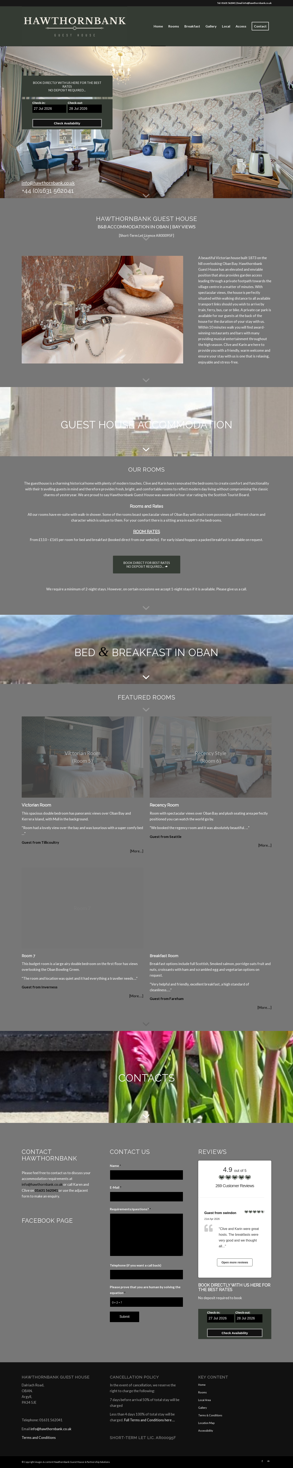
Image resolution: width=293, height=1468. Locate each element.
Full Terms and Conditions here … (149, 1420)
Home (201, 1384)
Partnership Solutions (98, 1462)
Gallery (202, 1407)
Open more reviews (234, 1262)
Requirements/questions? (130, 1209)
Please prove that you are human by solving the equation (145, 1290)
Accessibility (205, 1430)
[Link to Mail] (268, 1461)
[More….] (136, 996)
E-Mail (115, 1187)
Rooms (202, 1392)
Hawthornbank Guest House (69, 1462)
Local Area (204, 1400)
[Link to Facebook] (262, 1461)
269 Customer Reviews (235, 1185)
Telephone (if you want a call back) (135, 1265)
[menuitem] (158, 26)
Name (115, 1166)
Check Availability (67, 123)
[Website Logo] (74, 26)
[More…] (136, 851)
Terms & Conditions (210, 1415)
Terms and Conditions (39, 1437)
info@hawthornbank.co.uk (257, 3)
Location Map (206, 1423)
